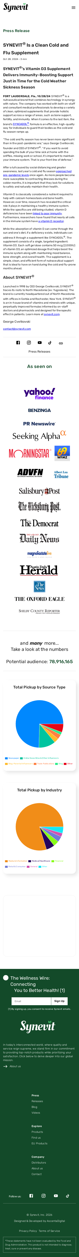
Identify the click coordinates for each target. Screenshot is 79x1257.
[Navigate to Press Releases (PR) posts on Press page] (39, 1101)
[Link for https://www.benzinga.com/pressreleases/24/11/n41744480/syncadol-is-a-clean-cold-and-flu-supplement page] (39, 413)
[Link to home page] (39, 1027)
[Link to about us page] (12, 1066)
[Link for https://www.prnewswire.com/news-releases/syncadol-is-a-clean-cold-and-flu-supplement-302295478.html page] (39, 426)
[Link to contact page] (39, 1174)
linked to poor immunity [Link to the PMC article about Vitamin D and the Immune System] (47, 213)
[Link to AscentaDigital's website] (39, 1221)
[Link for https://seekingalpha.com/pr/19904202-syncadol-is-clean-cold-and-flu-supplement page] (39, 438)
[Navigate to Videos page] (39, 1113)
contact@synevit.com (17, 329)
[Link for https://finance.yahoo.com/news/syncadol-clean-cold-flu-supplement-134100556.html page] (39, 396)
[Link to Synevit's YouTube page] (39, 343)
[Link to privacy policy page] (28, 1231)
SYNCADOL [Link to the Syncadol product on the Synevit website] (21, 124)
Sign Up (59, 1001)
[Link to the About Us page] (39, 1168)
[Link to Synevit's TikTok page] (50, 343)
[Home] (17, 8)
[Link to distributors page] (39, 1163)
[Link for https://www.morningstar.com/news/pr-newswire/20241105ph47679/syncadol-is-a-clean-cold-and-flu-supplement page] (30, 456)
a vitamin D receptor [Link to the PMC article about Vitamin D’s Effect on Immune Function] (51, 221)
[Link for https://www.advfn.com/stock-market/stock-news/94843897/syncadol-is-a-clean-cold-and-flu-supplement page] (30, 476)
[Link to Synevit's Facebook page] (18, 343)
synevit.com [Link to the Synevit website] (52, 314)
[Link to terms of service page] (49, 1231)
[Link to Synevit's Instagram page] (29, 343)
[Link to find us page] (39, 1138)
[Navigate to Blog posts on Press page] (39, 1107)
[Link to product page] (39, 1132)
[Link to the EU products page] (39, 1143)
